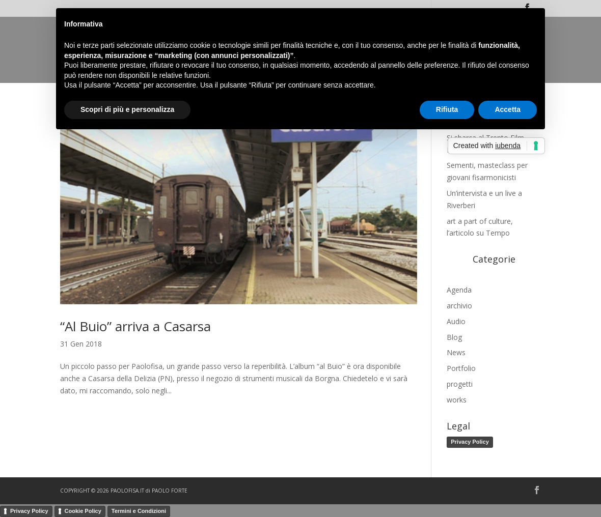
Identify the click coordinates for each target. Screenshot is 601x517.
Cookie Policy (83, 511)
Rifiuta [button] (447, 109)
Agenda (459, 290)
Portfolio (461, 368)
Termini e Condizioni (139, 511)
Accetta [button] (508, 109)
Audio (456, 321)
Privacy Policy (470, 442)
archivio (459, 305)
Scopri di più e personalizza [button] (127, 109)
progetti (460, 384)
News (456, 352)
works (457, 400)
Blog (454, 337)
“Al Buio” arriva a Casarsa (135, 326)
